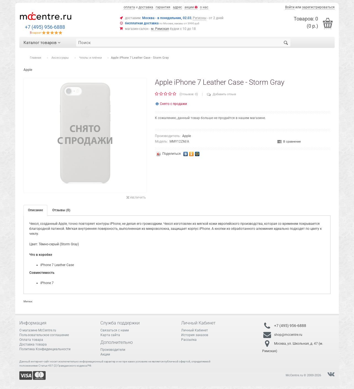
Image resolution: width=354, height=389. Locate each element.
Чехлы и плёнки (90, 58)
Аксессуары (60, 58)
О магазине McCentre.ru (37, 330)
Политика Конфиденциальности (45, 349)
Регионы (199, 18)
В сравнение (289, 141)
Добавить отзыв (221, 94)
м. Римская (160, 29)
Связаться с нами (114, 330)
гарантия (163, 7)
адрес (177, 7)
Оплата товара (31, 340)
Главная (35, 58)
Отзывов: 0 (189, 94)
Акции (105, 354)
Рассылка (189, 340)
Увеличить (136, 197)
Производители (112, 350)
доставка (146, 7)
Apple (186, 136)
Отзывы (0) (61, 210)
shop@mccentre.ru (288, 335)
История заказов (194, 335)
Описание (35, 210)
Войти (290, 7)
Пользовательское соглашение (44, 335)
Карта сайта (110, 335)
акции (190, 7)
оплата (129, 7)
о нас (204, 7)
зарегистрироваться (318, 7)
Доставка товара (33, 344)
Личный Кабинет (194, 330)
